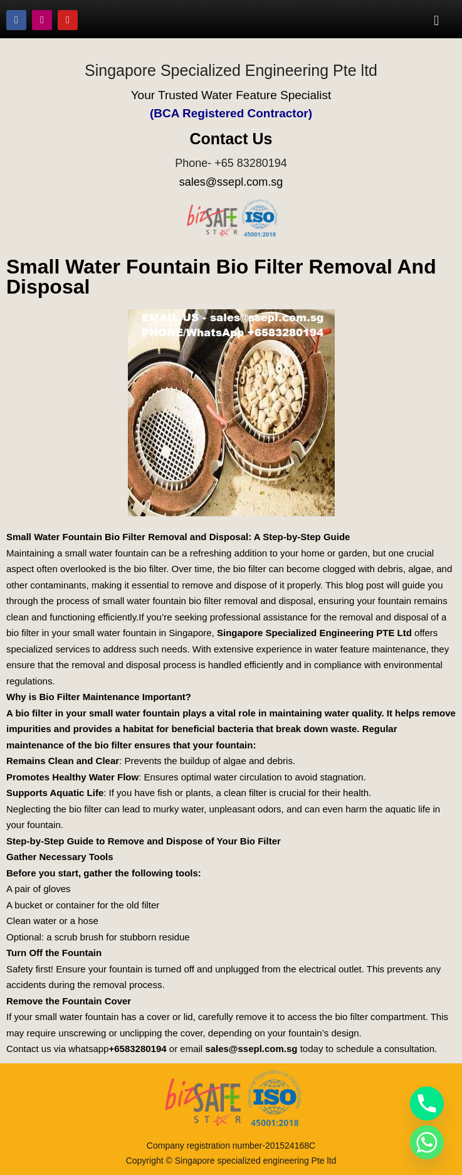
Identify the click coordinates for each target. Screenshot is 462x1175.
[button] (436, 20)
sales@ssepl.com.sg (231, 182)
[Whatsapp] (427, 1142)
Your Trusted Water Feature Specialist (231, 95)
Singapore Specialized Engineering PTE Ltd (314, 632)
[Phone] (427, 1103)
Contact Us (231, 138)
